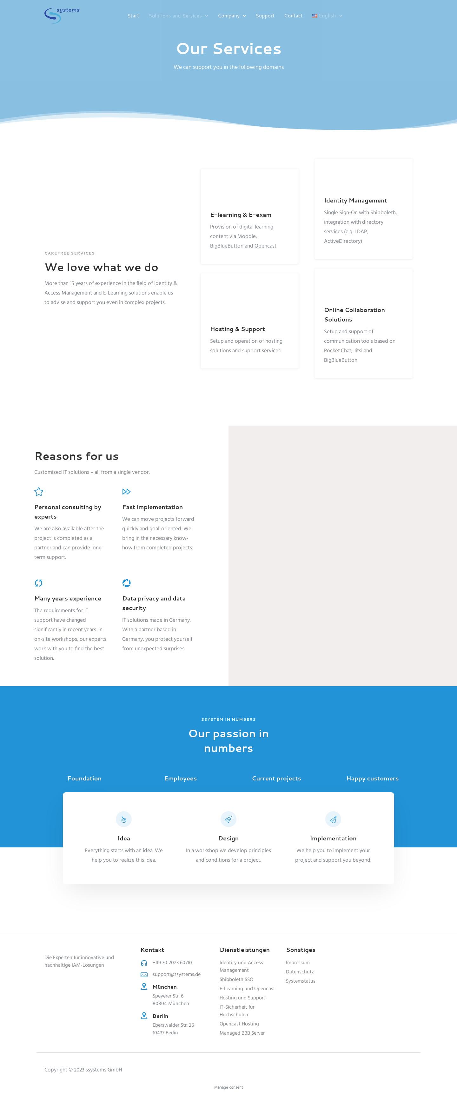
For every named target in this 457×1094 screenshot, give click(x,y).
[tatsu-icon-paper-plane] (333, 819)
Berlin (161, 1015)
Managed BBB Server (242, 1033)
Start (133, 15)
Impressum (298, 963)
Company (229, 15)
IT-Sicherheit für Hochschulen (237, 1011)
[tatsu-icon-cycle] (38, 582)
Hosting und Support (242, 998)
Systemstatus (300, 981)
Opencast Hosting (239, 1024)
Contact (293, 15)
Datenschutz (300, 972)
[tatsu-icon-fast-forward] (126, 491)
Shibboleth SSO (236, 980)
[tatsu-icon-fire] (124, 819)
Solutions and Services (175, 15)
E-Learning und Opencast (247, 989)
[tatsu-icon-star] (38, 491)
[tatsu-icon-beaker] (228, 819)
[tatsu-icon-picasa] (126, 582)
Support (265, 15)
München (165, 986)
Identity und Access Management (241, 967)
